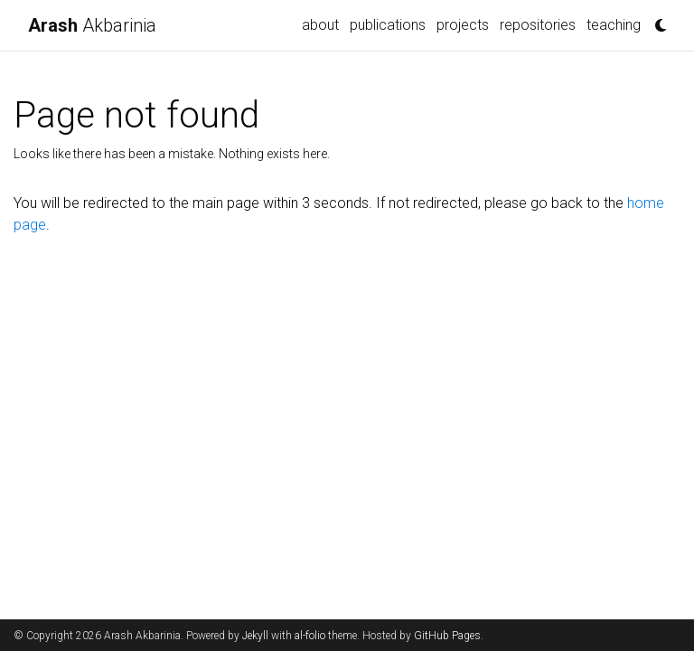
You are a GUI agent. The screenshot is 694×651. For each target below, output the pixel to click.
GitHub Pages (447, 635)
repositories (538, 24)
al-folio (310, 635)
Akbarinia (92, 25)
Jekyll (255, 635)
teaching (613, 24)
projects (462, 24)
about (320, 24)
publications (388, 24)
